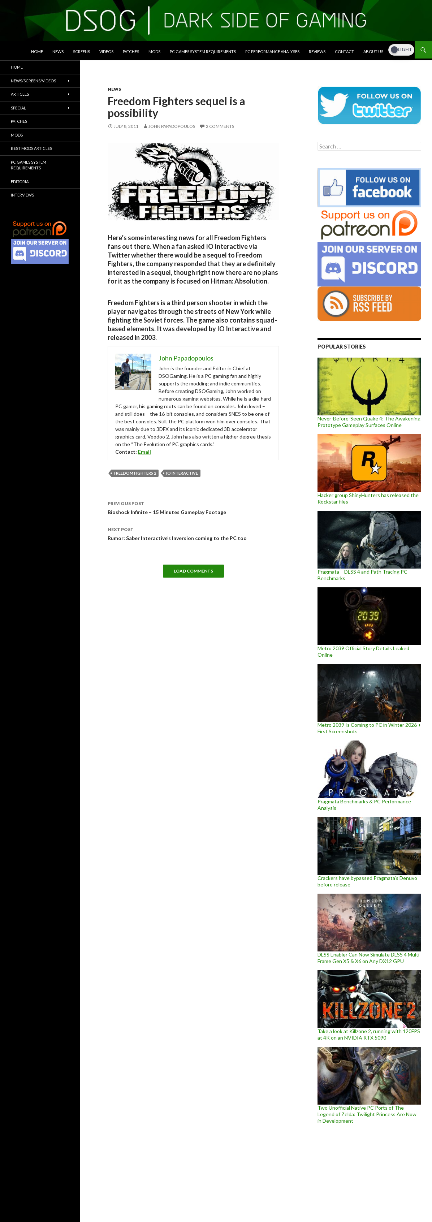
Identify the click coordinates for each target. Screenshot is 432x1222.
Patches (131, 51)
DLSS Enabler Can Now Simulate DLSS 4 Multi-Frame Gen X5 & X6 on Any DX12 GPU (369, 957)
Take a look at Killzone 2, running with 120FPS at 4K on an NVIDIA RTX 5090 (368, 1034)
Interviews (22, 195)
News (58, 51)
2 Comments (220, 126)
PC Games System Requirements (203, 51)
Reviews (317, 51)
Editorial (21, 181)
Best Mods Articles (31, 148)
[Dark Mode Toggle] (401, 50)
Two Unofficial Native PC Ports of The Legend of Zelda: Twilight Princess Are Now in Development (366, 1114)
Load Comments (193, 571)
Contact (344, 51)
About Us (373, 51)
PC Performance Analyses (272, 51)
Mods (154, 51)
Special (18, 107)
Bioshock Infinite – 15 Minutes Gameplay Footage (193, 507)
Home (37, 51)
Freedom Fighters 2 (135, 473)
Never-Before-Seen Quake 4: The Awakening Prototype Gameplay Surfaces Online (368, 421)
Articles (20, 94)
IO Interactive (182, 473)
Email (144, 452)
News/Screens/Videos (33, 80)
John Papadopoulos (171, 126)
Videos (106, 51)
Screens (81, 51)
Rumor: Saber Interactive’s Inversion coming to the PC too (193, 533)
